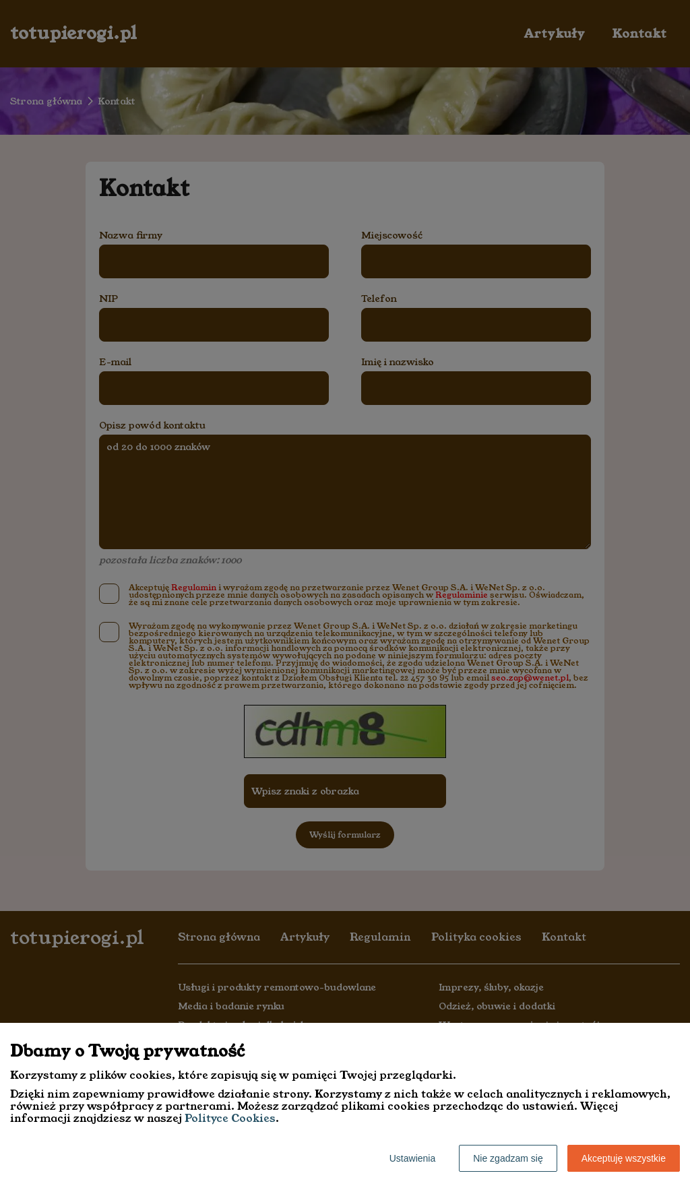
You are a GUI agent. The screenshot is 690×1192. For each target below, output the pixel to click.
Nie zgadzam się (508, 1158)
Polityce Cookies (230, 1118)
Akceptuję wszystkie (624, 1158)
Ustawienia (412, 1158)
